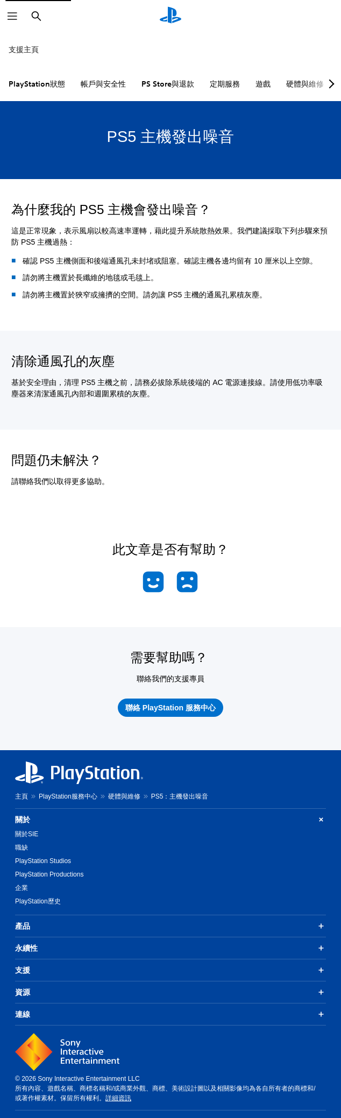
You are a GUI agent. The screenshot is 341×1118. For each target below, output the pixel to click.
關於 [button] (170, 819)
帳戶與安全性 (103, 84)
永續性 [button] (170, 948)
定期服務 (225, 84)
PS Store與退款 (167, 84)
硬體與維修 (124, 796)
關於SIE (26, 834)
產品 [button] (170, 926)
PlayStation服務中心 (68, 796)
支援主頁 (24, 49)
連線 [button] (170, 1014)
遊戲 (263, 84)
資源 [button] (170, 992)
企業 (21, 888)
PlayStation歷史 (38, 901)
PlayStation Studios (43, 861)
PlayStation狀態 (37, 84)
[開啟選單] (12, 16)
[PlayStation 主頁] (170, 16)
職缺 (21, 847)
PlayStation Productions (49, 874)
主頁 (21, 796)
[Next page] (329, 84)
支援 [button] (170, 970)
